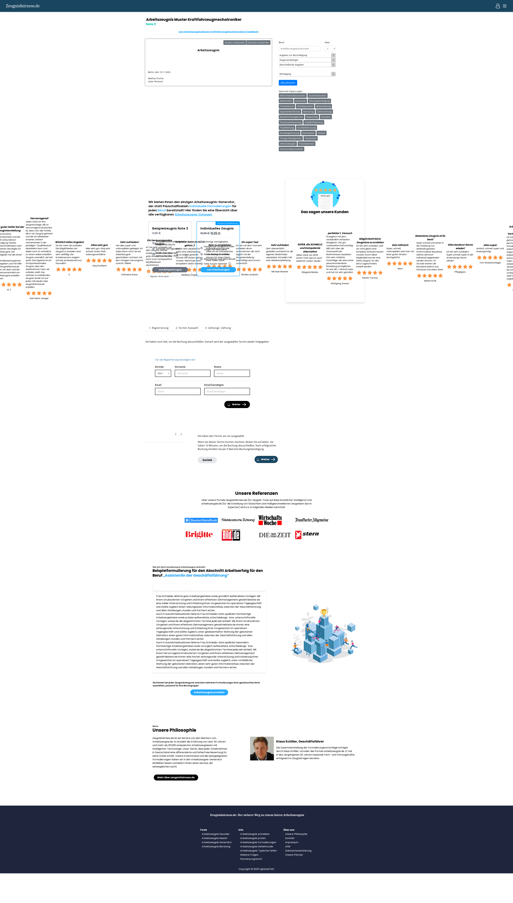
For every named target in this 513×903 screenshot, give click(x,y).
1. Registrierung (159, 328)
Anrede (159, 366)
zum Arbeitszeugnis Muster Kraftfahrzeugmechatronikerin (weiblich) (218, 31)
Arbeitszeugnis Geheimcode (256, 846)
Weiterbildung (323, 106)
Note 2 (209, 586)
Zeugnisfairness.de (23, 5)
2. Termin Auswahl (187, 328)
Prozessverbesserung (290, 122)
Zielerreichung (324, 111)
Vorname (180, 366)
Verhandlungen (288, 143)
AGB (287, 846)
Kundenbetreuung (306, 127)
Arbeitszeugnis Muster (215, 838)
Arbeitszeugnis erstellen (209, 692)
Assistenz (326, 117)
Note (327, 42)
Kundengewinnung (289, 133)
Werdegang (285, 73)
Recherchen (286, 100)
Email (158, 385)
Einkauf (321, 133)
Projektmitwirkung (314, 122)
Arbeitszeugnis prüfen (253, 838)
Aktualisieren (288, 82)
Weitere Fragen (249, 855)
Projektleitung (287, 127)
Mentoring (308, 111)
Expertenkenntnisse (290, 111)
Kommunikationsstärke (291, 149)
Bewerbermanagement (291, 117)
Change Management (290, 138)
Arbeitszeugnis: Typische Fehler (258, 850)
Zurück (207, 460)
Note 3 (171, 586)
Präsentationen (306, 143)
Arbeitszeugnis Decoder (216, 834)
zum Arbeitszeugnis (218, 269)
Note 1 (247, 586)
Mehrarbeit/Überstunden (292, 95)
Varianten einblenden (258, 42)
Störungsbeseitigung (319, 100)
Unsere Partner (294, 855)
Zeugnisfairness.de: (257, 815)
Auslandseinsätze (317, 95)
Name (217, 366)
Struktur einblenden (235, 42)
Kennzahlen (308, 133)
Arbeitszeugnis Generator (217, 842)
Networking (312, 117)
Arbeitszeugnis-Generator (214, 202)
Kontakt (289, 838)
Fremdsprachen (305, 106)
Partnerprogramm (251, 859)
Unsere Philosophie (296, 834)
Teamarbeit (310, 138)
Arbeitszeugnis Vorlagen (193, 214)
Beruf (281, 42)
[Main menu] (504, 6)
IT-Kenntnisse (287, 106)
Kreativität (300, 100)
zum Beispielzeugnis (170, 269)
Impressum (291, 842)
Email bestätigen (214, 385)
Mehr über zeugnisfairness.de (176, 777)
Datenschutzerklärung (298, 850)
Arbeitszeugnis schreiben (255, 834)
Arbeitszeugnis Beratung (216, 846)
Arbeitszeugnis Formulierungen (258, 842)
